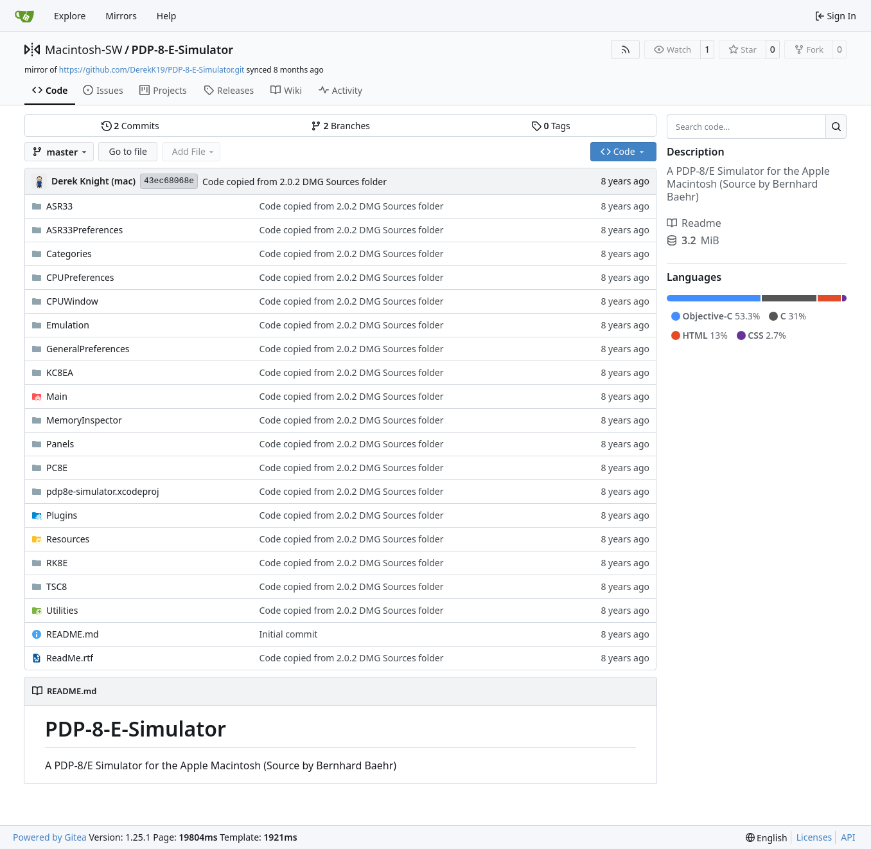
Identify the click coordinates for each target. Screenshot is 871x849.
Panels (60, 444)
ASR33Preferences (84, 230)
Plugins (61, 515)
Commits (130, 126)
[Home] (24, 16)
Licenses (814, 837)
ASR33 (59, 206)
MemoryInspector (84, 420)
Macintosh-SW (83, 49)
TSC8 (56, 586)
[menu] (766, 838)
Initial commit (289, 634)
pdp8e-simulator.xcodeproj (102, 491)
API (848, 837)
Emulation (67, 325)
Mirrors (121, 16)
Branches (340, 126)
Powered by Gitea (50, 837)
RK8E (56, 563)
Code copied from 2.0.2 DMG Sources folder (294, 181)
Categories (69, 253)
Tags (550, 126)
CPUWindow (72, 301)
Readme (694, 223)
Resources (67, 539)
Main (56, 396)
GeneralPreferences (88, 349)
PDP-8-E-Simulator (183, 49)
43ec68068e (169, 181)
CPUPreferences (80, 277)
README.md (72, 634)
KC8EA (59, 372)
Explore (69, 16)
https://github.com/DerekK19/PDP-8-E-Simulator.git (152, 69)
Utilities (62, 610)
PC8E (56, 467)
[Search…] (836, 126)
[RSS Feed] (625, 49)
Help (167, 16)
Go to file (127, 151)
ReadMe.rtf (69, 658)
